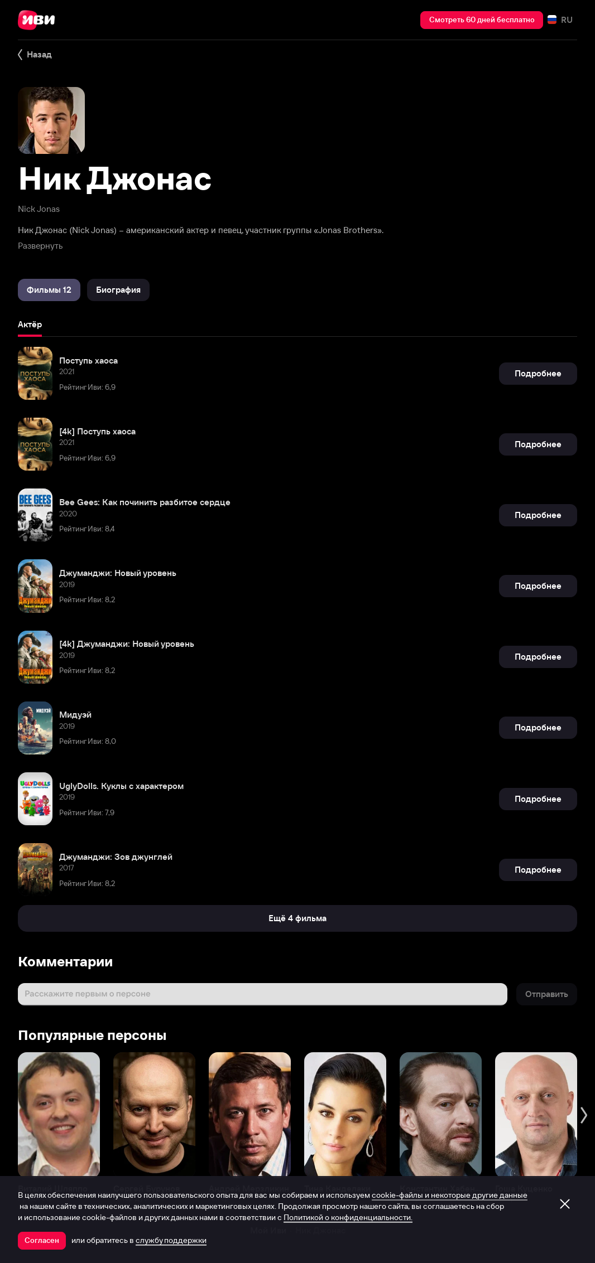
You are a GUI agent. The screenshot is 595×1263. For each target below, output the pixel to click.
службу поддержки (171, 1240)
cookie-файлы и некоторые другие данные (449, 1195)
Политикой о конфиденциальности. (348, 1217)
